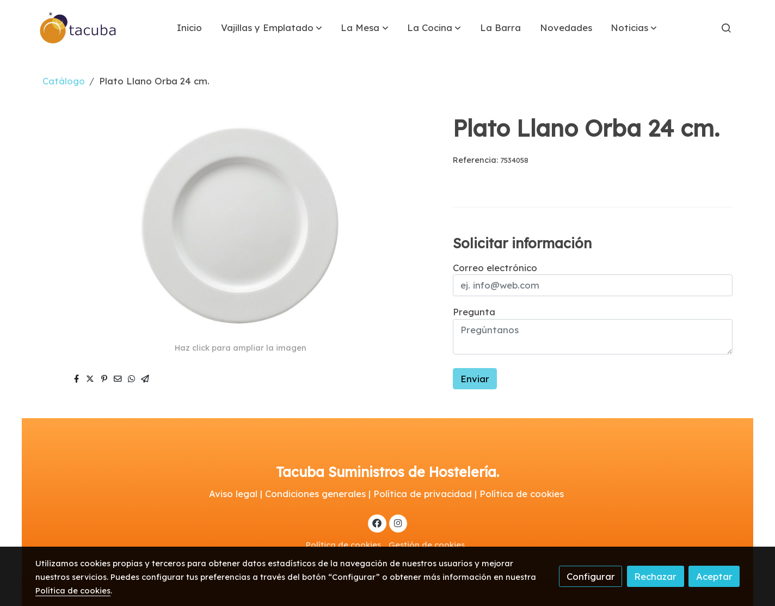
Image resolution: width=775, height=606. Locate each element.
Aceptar (714, 576)
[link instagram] (398, 522)
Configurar (591, 576)
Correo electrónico (495, 267)
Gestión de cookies (427, 545)
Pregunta (474, 311)
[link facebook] (377, 522)
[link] (78, 28)
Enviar (474, 378)
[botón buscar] (726, 27)
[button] (271, 27)
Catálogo (63, 81)
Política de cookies (343, 545)
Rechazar (655, 576)
